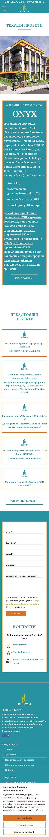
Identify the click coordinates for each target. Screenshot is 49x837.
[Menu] (4, 8)
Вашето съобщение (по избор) (24, 585)
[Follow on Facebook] (4, 735)
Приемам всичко (24, 818)
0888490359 (37, 2)
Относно (24, 569)
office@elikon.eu (20, 652)
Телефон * (24, 547)
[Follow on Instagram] (8, 735)
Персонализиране (24, 825)
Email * (24, 558)
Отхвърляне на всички (24, 832)
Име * (24, 536)
